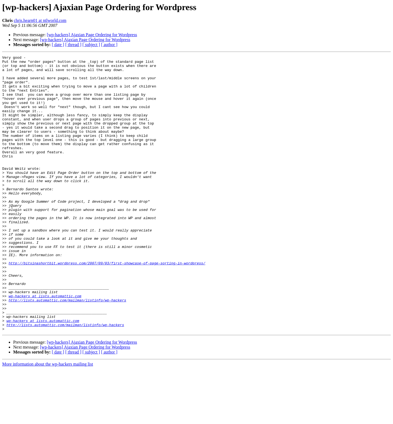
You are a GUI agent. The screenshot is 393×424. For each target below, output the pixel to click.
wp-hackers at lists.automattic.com (44, 344)
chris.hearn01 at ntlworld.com (40, 20)
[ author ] (109, 44)
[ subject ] (91, 44)
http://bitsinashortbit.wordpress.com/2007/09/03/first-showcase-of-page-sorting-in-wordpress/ (106, 305)
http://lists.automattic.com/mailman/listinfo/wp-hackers (67, 349)
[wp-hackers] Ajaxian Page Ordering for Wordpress (92, 34)
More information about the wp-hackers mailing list (47, 419)
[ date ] (58, 44)
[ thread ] (73, 44)
